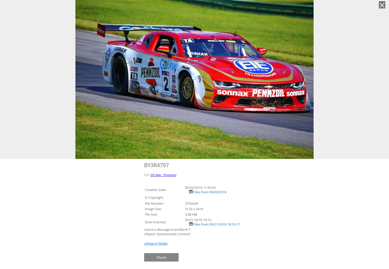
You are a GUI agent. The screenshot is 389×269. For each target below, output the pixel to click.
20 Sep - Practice (163, 175)
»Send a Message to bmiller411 (168, 229)
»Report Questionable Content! (167, 234)
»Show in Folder (156, 243)
